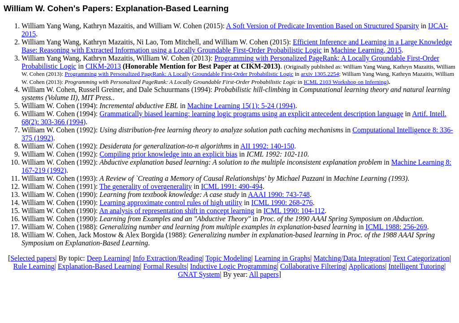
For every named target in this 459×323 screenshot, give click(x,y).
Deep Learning (108, 258)
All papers (263, 274)
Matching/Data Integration (351, 258)
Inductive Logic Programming (233, 266)
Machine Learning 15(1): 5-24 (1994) (241, 105)
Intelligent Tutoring (416, 266)
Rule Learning (34, 266)
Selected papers (32, 258)
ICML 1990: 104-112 (294, 210)
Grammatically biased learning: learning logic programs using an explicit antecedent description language (251, 114)
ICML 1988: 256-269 (396, 227)
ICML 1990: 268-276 (282, 202)
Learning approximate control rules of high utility (171, 202)
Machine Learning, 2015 (366, 50)
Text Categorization (421, 258)
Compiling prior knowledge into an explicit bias (169, 154)
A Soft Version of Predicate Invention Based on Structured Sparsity (322, 26)
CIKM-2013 (103, 66)
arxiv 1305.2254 (320, 73)
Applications (366, 266)
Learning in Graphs (282, 258)
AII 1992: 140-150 (267, 146)
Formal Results (164, 266)
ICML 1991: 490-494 (231, 186)
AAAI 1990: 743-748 (279, 194)
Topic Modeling (228, 258)
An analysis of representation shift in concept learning (176, 210)
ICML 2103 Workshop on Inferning (344, 82)
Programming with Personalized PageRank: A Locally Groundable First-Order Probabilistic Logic (179, 73)
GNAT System (199, 274)
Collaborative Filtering (313, 266)
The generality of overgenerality (146, 186)
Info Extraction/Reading (167, 258)
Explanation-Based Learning (99, 266)
